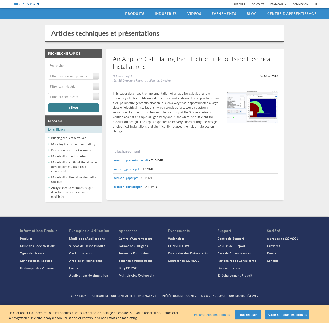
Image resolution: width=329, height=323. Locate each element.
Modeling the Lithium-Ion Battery (73, 144)
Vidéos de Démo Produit (87, 246)
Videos (194, 13)
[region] (164, 314)
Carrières (273, 246)
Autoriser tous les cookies (287, 314)
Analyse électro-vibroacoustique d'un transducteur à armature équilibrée (72, 192)
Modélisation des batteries (68, 156)
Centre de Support (231, 238)
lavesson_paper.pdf (126, 178)
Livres (73, 268)
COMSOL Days (178, 246)
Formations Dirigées (133, 246)
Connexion (300, 4)
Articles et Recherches (85, 260)
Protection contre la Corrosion (71, 150)
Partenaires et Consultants (237, 260)
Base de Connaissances (234, 253)
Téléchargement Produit (235, 275)
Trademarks (145, 295)
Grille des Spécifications (38, 246)
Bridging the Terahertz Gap (68, 138)
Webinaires (176, 238)
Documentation (229, 268)
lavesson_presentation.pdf (130, 160)
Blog (252, 13)
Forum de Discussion (134, 253)
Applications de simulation (88, 275)
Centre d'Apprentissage (291, 13)
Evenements (224, 13)
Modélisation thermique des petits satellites (73, 179)
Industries (166, 13)
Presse (272, 253)
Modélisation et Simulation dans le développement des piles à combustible (74, 166)
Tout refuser (247, 314)
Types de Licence (32, 253)
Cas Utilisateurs (80, 253)
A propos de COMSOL (282, 238)
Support (239, 4)
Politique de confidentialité (112, 295)
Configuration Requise (36, 260)
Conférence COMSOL (183, 260)
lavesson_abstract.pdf (127, 187)
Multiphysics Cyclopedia (136, 275)
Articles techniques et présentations (105, 33)
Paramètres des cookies (212, 314)
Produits (134, 13)
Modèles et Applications (87, 238)
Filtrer (73, 107)
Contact (258, 4)
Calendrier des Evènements (188, 253)
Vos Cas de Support (231, 246)
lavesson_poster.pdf (126, 169)
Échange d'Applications (135, 260)
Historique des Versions (37, 268)
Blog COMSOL (129, 268)
